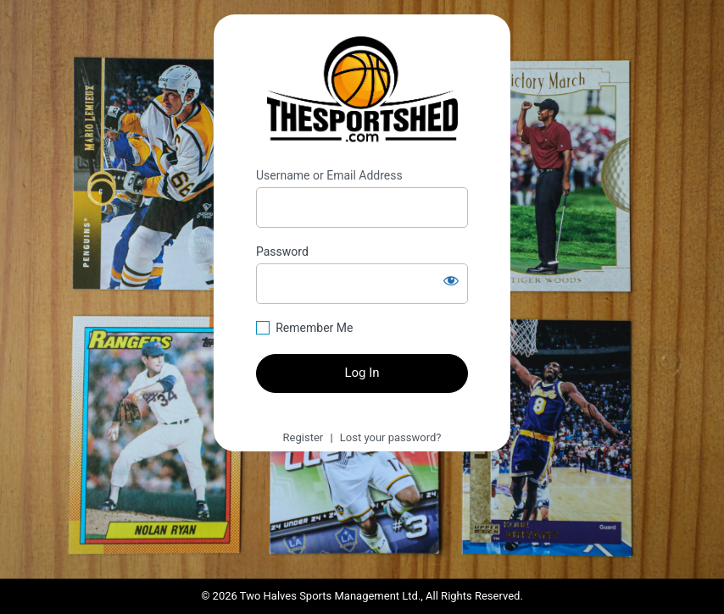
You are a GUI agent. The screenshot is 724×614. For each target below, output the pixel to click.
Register (303, 437)
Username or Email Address (329, 175)
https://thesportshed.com (362, 91)
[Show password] (451, 280)
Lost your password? (391, 437)
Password (282, 251)
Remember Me (314, 328)
